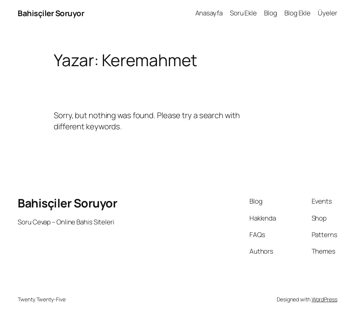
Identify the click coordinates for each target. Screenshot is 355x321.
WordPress (324, 299)
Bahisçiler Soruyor (51, 13)
